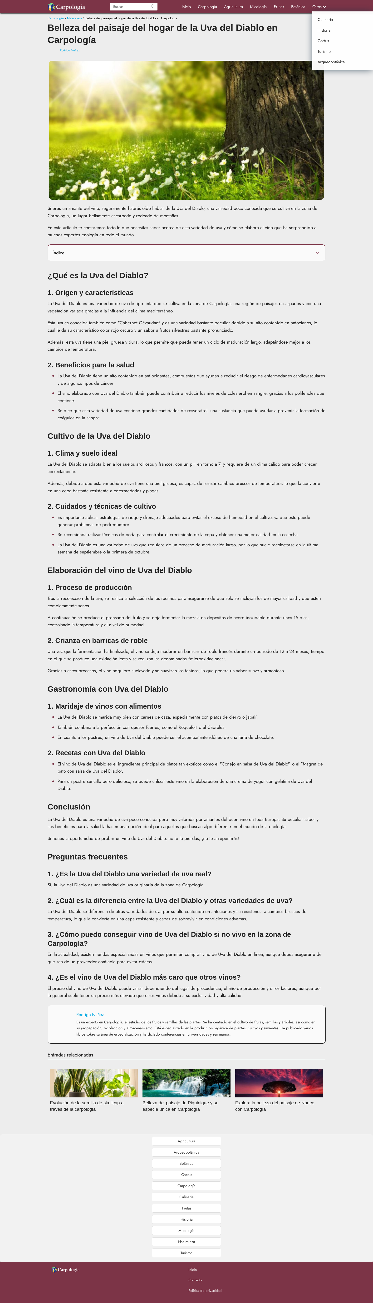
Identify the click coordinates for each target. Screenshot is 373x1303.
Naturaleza (186, 1241)
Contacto (195, 1280)
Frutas (279, 7)
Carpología (207, 7)
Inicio (186, 7)
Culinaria (186, 1197)
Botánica (298, 7)
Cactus (186, 1174)
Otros (317, 7)
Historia (187, 1219)
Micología (258, 7)
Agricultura (233, 7)
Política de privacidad (205, 1290)
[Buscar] (152, 6)
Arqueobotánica (186, 1152)
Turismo (186, 1253)
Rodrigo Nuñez (70, 50)
